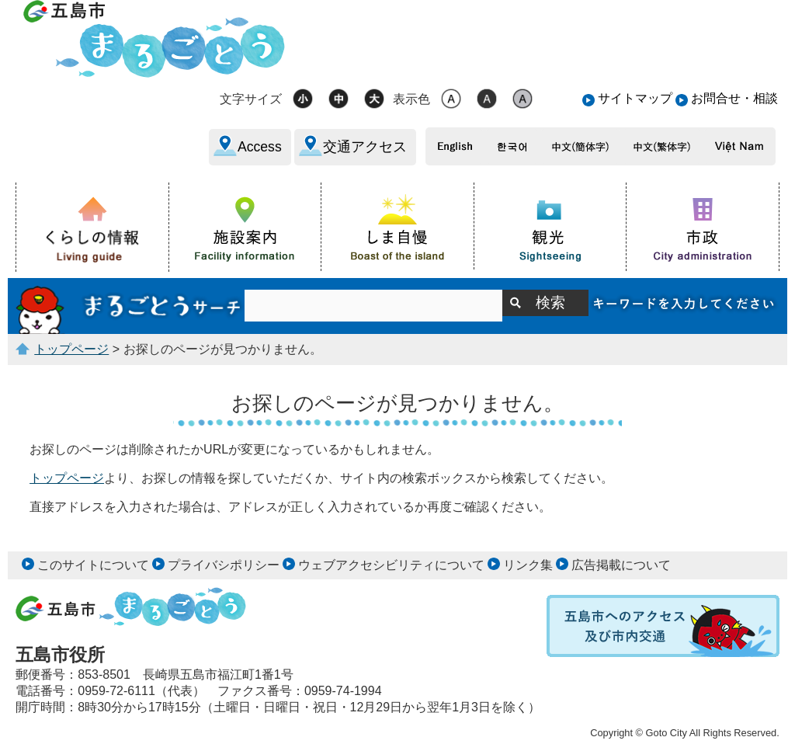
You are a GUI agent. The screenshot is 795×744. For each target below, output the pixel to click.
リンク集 (528, 565)
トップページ (71, 349)
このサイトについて (93, 565)
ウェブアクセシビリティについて (391, 565)
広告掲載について (621, 565)
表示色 (411, 99)
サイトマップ (635, 98)
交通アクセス (365, 147)
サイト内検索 (130, 306)
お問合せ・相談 (734, 98)
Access (260, 147)
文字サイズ (251, 99)
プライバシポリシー (223, 565)
